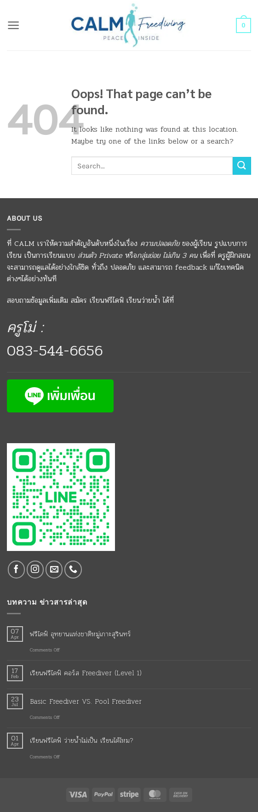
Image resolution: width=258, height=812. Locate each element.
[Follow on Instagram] (35, 569)
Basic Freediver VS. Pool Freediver (86, 701)
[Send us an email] (54, 569)
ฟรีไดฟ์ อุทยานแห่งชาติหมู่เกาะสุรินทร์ (80, 634)
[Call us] (73, 569)
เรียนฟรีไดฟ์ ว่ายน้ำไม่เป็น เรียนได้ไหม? (81, 740)
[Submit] (242, 166)
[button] (13, 25)
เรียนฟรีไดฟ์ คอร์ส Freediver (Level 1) (86, 673)
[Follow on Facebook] (16, 569)
